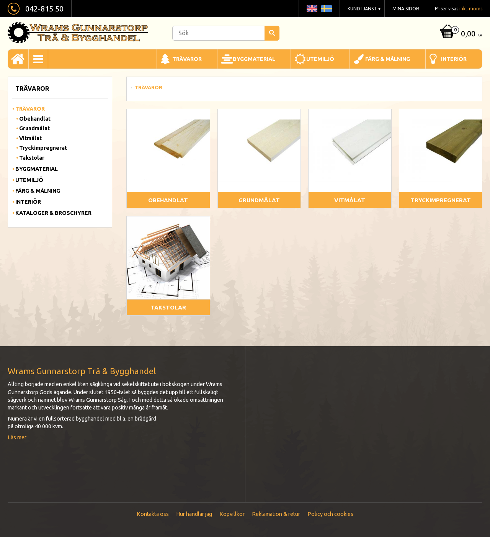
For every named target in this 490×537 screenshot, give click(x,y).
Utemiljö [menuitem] (320, 59)
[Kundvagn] (460, 34)
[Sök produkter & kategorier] (225, 33)
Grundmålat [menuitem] (34, 128)
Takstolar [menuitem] (31, 158)
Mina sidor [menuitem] (405, 8)
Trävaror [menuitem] (187, 59)
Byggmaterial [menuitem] (254, 59)
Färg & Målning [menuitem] (387, 59)
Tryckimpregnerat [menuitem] (43, 148)
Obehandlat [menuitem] (35, 119)
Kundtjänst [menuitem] (362, 8)
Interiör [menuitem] (454, 59)
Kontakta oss (153, 514)
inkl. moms (470, 8)
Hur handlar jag (194, 514)
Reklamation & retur (276, 514)
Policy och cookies (330, 514)
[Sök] (272, 33)
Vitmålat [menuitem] (30, 138)
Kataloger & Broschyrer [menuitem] (53, 213)
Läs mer (17, 437)
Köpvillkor (232, 514)
